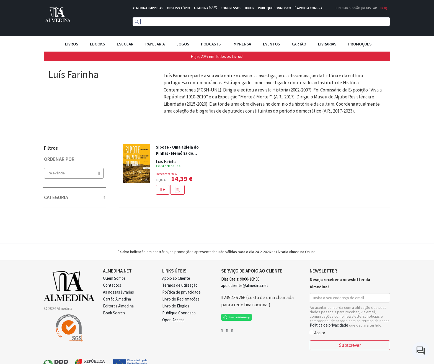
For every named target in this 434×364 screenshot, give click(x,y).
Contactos (112, 285)
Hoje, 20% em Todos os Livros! (217, 56)
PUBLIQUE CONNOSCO (274, 8)
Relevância (74, 173)
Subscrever (350, 345)
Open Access (173, 319)
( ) (384, 8)
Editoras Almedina (118, 306)
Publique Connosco (179, 312)
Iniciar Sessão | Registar (356, 8)
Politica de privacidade (329, 325)
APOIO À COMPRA (309, 8)
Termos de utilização (180, 285)
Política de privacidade (181, 292)
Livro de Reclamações (181, 299)
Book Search (114, 312)
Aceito (317, 332)
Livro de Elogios (175, 306)
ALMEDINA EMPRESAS (148, 8)
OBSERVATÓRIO (178, 8)
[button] (177, 190)
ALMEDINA (205, 8)
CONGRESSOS (231, 8)
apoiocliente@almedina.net (244, 285)
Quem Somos (114, 278)
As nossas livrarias (118, 292)
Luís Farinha (166, 161)
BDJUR (249, 8)
